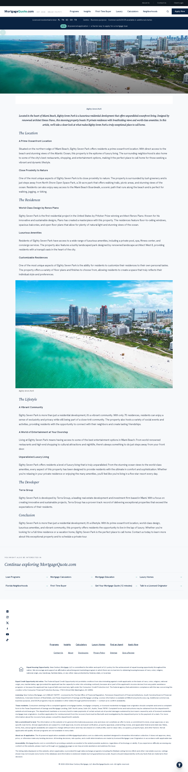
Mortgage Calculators (71, 577)
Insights (87, 11)
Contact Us (161, 3)
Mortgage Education (116, 577)
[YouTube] (7, 634)
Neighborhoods (150, 11)
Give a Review (128, 653)
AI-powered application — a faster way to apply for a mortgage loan (94, 26)
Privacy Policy (99, 653)
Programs (74, 11)
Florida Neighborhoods (27, 586)
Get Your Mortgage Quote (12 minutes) (116, 586)
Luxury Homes (161, 577)
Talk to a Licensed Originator (161, 586)
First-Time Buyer (103, 11)
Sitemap (113, 653)
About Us (146, 3)
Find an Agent (116, 644)
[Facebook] (7, 628)
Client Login (178, 3)
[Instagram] (7, 617)
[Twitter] (7, 623)
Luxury (119, 11)
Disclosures (83, 653)
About (70, 653)
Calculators (132, 11)
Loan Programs (27, 577)
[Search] (167, 11)
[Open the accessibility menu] (179, 765)
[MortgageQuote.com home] (33, 11)
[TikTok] (7, 640)
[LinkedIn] (7, 611)
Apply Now (133, 644)
